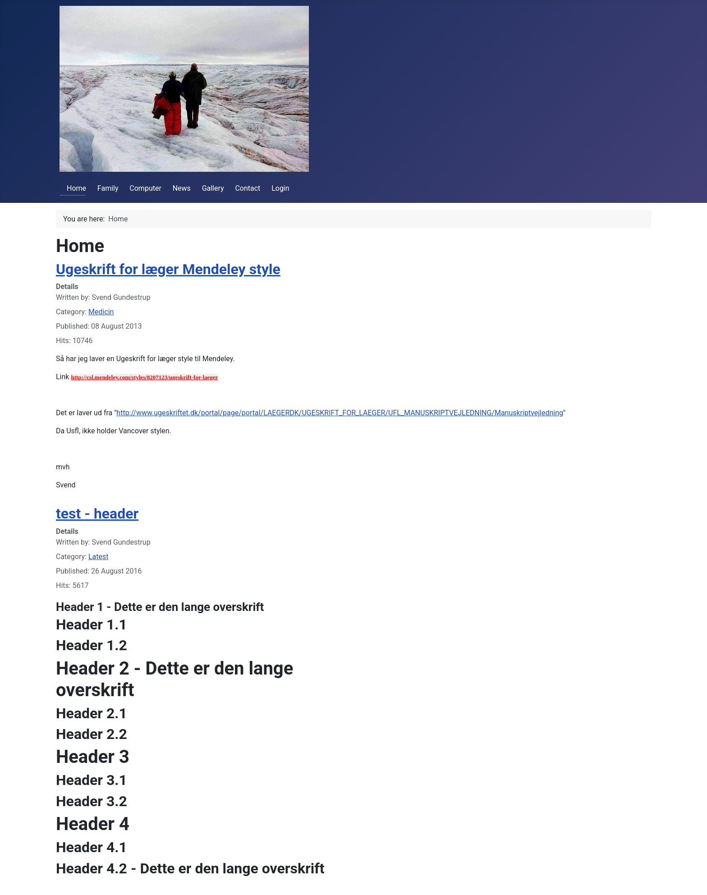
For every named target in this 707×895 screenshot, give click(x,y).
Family (108, 188)
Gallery (213, 188)
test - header (97, 513)
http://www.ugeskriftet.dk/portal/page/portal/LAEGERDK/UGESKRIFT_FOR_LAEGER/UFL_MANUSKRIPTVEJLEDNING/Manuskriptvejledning (339, 412)
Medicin (101, 312)
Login (280, 188)
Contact (247, 188)
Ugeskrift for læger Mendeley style (168, 269)
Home (73, 188)
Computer (145, 188)
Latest (98, 556)
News (182, 188)
